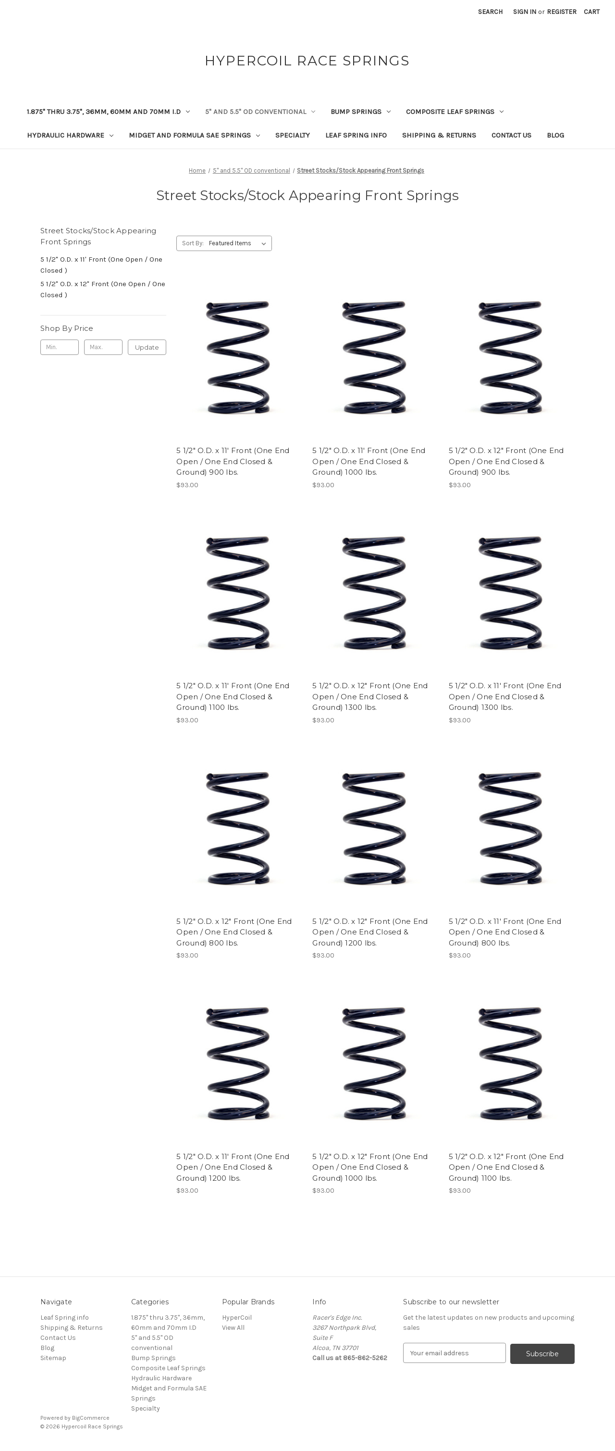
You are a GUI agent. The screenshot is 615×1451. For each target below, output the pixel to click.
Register (562, 12)
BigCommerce (91, 1417)
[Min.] (59, 347)
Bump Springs (361, 111)
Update (147, 347)
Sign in (524, 12)
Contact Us (511, 135)
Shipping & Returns (439, 135)
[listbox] (239, 243)
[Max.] (103, 347)
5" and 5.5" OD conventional (260, 111)
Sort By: (193, 243)
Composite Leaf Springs (455, 111)
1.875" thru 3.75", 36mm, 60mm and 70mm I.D (108, 111)
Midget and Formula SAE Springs (194, 135)
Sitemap (53, 1358)
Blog (555, 135)
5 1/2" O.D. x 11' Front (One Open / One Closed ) (101, 265)
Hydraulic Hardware (70, 135)
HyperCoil (237, 1317)
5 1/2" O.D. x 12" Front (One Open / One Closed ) (102, 289)
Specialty (292, 135)
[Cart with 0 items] (591, 12)
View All (233, 1328)
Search (490, 12)
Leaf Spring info (356, 135)
